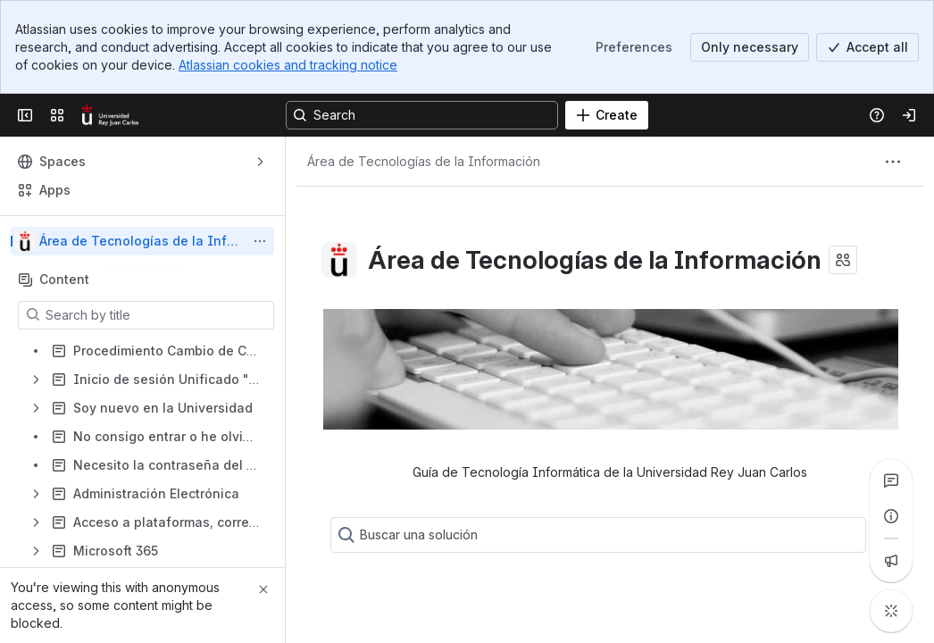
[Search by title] (156, 315)
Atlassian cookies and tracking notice (288, 64)
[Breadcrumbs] (423, 162)
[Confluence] (110, 115)
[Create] (606, 115)
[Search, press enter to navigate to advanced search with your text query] (422, 115)
